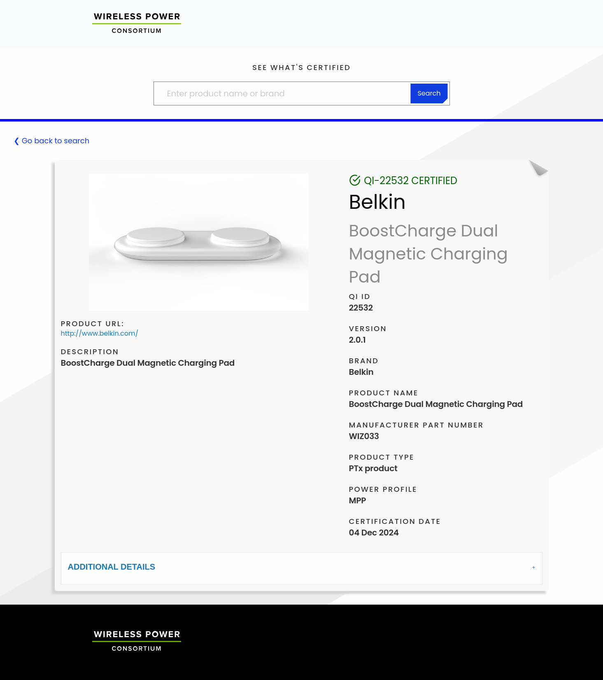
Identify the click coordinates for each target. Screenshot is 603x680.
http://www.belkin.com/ (100, 333)
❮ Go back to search (51, 141)
